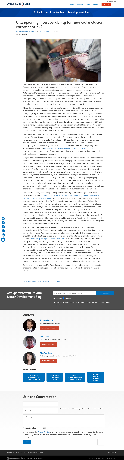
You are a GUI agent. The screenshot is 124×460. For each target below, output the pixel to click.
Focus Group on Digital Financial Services (47, 238)
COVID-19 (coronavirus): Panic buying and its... (75, 377)
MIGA (35, 458)
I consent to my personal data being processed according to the (83, 303)
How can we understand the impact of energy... (33, 377)
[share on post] (3, 226)
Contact (96, 4)
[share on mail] (3, 218)
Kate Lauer (32, 31)
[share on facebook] (3, 222)
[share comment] (3, 239)
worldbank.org (110, 1)
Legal (8, 452)
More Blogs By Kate (48, 344)
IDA (28, 458)
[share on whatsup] (3, 235)
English (25, 34)
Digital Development (29, 281)
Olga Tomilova (43, 31)
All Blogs (80, 4)
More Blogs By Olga (48, 361)
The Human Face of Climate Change (96, 377)
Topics (88, 4)
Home (72, 4)
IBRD (23, 458)
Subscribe (105, 293)
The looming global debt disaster (54, 377)
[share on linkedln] (3, 230)
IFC (31, 458)
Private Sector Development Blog (70, 12)
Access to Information (27, 452)
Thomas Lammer (22, 31)
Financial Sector (55, 281)
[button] (114, 4)
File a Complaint (112, 452)
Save (27, 442)
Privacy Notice (44, 432)
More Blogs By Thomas (49, 328)
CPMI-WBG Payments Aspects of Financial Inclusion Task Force (70, 148)
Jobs (35, 452)
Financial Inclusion (43, 281)
